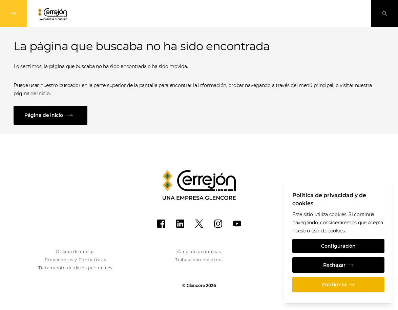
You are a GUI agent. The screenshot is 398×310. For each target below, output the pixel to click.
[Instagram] (218, 223)
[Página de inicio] (199, 115)
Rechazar (338, 265)
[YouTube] (237, 223)
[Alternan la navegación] (13, 13)
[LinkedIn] (180, 223)
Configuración (338, 246)
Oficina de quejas (75, 251)
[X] (199, 223)
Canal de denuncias (199, 251)
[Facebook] (161, 223)
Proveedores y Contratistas (75, 259)
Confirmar (338, 285)
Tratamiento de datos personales (75, 267)
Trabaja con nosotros (199, 259)
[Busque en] (384, 13)
